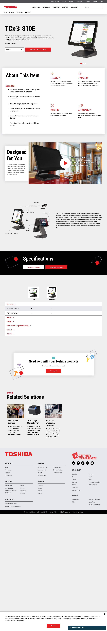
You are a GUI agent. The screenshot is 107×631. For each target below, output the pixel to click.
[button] (81, 63)
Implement (40, 485)
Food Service (8, 475)
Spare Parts (92, 502)
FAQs (73, 502)
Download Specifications (56, 267)
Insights (74, 479)
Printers (22, 488)
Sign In (101, 1)
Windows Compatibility (94, 505)
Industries (8, 463)
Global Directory (55, 1)
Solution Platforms (42, 467)
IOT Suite (40, 472)
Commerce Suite (42, 470)
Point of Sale (8, 485)
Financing (40, 493)
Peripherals (23, 491)
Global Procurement (65, 512)
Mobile (22, 485)
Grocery (7, 467)
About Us (74, 474)
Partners (71, 1)
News (90, 477)
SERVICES (65, 7)
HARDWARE (46, 7)
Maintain (40, 491)
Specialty (7, 472)
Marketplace (79, 1)
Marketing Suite (42, 475)
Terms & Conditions (78, 512)
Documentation (76, 499)
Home (5, 12)
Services (41, 481)
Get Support (53, 371)
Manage (40, 488)
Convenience (8, 470)
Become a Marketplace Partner (13, 506)
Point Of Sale (19, 12)
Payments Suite (57, 467)
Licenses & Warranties (94, 499)
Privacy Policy (53, 512)
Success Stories (76, 490)
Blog (73, 477)
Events (90, 479)
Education (74, 482)
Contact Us (75, 487)
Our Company (76, 470)
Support (88, 1)
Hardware (11, 12)
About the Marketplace (11, 503)
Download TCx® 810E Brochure (38, 49)
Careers (64, 1)
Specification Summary (34, 267)
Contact (95, 1)
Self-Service (8, 493)
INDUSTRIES (36, 7)
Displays (22, 493)
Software (41, 463)
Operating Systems (58, 470)
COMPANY (74, 7)
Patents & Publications (94, 482)
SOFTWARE (56, 7)
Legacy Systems (57, 472)
